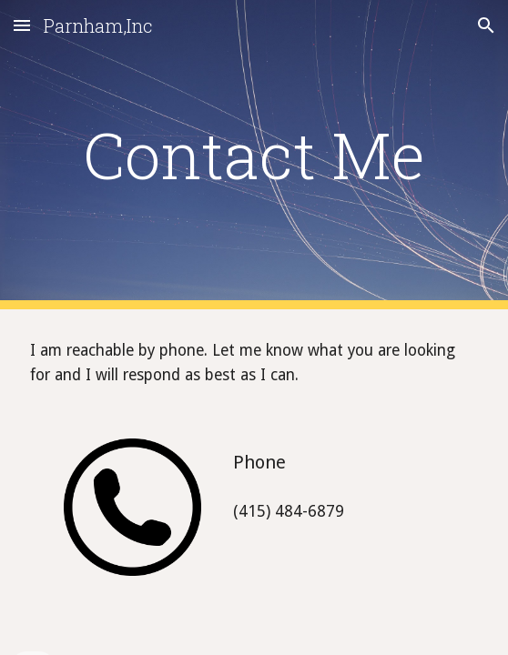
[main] (253, 154)
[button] (22, 25)
